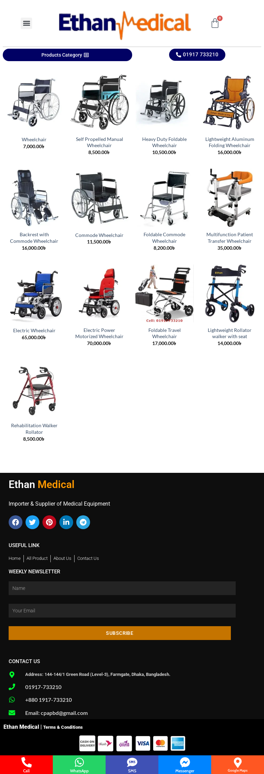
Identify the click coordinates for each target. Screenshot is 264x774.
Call (26, 770)
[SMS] (132, 762)
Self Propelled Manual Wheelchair (99, 142)
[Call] (26, 762)
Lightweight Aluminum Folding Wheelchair (229, 142)
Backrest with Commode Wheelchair (34, 237)
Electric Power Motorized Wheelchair (99, 333)
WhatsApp (79, 770)
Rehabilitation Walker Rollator (34, 428)
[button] (26, 23)
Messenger (184, 770)
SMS (132, 770)
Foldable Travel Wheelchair (164, 333)
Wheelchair (34, 139)
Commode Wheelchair (99, 235)
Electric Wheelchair (34, 330)
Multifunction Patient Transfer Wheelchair (229, 237)
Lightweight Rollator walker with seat (230, 333)
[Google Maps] (238, 762)
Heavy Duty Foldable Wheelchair (164, 142)
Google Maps (237, 770)
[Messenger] (185, 762)
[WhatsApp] (79, 762)
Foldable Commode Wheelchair (164, 237)
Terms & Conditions (63, 727)
